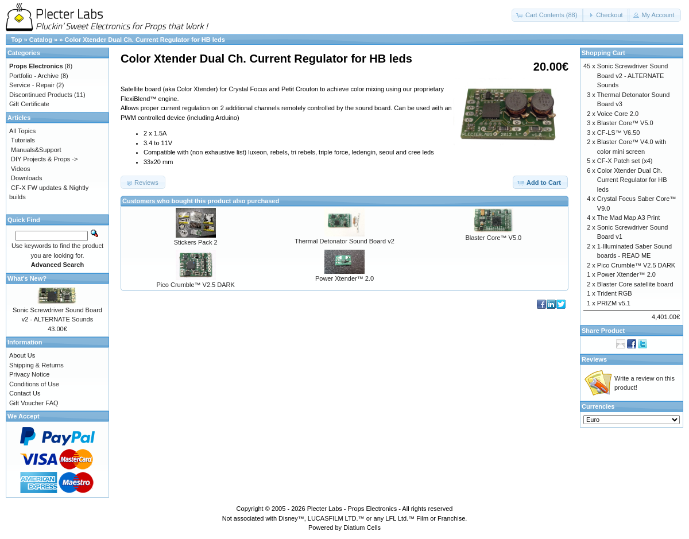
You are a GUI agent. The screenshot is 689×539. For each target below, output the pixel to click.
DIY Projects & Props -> (44, 159)
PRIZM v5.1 (613, 303)
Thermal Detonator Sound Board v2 (344, 241)
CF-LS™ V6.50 (618, 132)
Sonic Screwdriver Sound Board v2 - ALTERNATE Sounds (632, 75)
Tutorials (23, 140)
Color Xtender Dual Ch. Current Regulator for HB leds (144, 39)
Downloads (26, 178)
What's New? (27, 278)
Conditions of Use (34, 384)
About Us (22, 355)
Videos (20, 168)
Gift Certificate (29, 103)
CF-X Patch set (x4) (625, 160)
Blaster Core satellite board (635, 284)
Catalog (40, 39)
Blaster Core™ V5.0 (493, 237)
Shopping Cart (603, 52)
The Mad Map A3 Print (628, 217)
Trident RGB (614, 293)
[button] (548, 15)
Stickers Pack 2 (196, 242)
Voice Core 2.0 (617, 113)
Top (16, 39)
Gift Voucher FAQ (34, 403)
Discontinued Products (40, 94)
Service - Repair (32, 85)
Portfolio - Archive (34, 75)
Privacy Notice (29, 374)
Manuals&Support (36, 149)
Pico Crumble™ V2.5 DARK (196, 284)
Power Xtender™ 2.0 (344, 278)
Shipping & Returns (36, 365)
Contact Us (24, 393)
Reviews (594, 359)
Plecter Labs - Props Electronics (352, 508)
